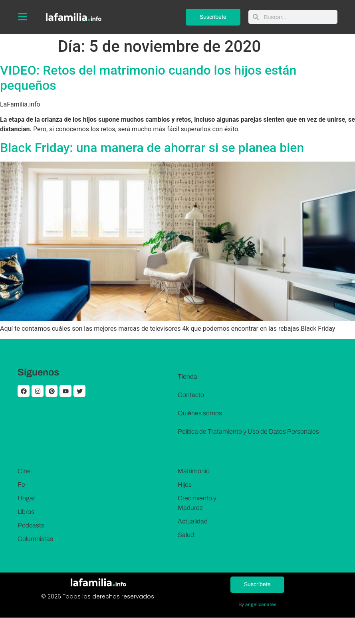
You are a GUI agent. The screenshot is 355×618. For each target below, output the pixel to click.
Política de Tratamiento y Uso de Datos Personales (248, 431)
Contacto (191, 394)
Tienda (187, 376)
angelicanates (260, 605)
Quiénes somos (200, 413)
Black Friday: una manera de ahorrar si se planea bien (152, 147)
